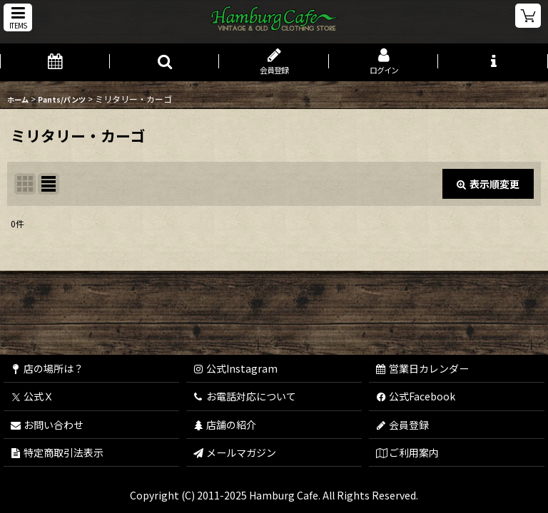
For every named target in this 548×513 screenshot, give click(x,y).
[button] (18, 17)
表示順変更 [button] (488, 184)
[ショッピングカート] (528, 16)
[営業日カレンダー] (55, 62)
